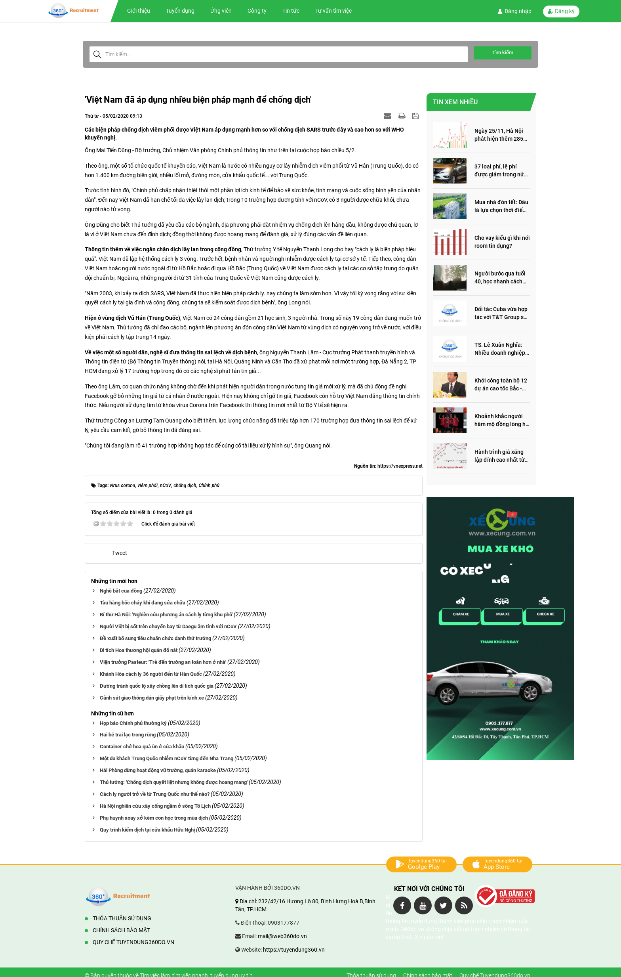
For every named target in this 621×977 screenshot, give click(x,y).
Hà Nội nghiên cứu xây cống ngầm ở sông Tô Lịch (155, 806)
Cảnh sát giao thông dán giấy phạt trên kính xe (152, 698)
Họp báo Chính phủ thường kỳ (133, 723)
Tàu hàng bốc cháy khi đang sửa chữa (142, 603)
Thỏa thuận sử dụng (122, 918)
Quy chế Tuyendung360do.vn (133, 942)
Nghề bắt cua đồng (121, 591)
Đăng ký (561, 11)
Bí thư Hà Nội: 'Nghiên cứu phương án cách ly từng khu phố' (166, 615)
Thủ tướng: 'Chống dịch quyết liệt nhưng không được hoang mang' (174, 782)
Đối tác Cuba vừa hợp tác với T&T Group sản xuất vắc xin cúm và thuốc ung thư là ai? (502, 313)
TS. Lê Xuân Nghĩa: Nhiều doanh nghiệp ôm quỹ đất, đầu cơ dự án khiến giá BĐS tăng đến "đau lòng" (502, 349)
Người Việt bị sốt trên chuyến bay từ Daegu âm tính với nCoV (168, 626)
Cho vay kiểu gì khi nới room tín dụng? (502, 242)
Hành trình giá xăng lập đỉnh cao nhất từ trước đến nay (499, 456)
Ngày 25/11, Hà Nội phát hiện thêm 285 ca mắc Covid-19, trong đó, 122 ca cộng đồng (501, 135)
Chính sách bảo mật (121, 930)
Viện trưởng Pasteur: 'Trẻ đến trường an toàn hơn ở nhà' (163, 662)
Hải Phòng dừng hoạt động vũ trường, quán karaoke (158, 770)
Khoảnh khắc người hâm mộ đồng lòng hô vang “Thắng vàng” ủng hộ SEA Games (501, 420)
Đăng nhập (514, 11)
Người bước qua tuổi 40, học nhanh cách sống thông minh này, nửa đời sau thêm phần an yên (501, 278)
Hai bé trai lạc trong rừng (128, 735)
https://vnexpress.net (400, 466)
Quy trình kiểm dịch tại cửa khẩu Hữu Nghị (147, 830)
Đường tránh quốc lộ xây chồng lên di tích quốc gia (156, 686)
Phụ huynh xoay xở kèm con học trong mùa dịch (154, 818)
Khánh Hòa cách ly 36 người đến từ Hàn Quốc (151, 674)
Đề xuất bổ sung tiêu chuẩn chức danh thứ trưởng (155, 638)
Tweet (119, 553)
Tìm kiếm (502, 52)
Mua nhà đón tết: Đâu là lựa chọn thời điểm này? (501, 206)
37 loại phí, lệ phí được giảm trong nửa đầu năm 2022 (500, 171)
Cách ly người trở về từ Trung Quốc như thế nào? (155, 794)
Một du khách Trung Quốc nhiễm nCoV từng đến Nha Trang (166, 758)
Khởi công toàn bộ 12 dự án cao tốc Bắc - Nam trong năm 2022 (500, 385)
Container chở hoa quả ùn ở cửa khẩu (142, 746)
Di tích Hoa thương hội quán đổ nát (138, 650)
